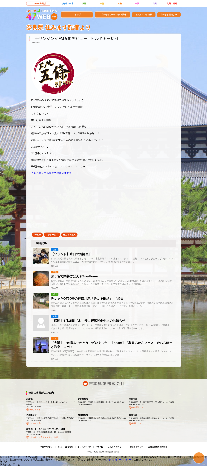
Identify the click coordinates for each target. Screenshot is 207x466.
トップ (78, 14)
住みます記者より (169, 14)
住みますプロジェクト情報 (114, 14)
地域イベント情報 (143, 14)
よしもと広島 (35, 423)
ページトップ (199, 458)
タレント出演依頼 (65, 447)
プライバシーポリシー (118, 459)
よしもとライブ (84, 447)
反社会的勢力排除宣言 (157, 447)
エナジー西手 (52, 234)
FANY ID (99, 447)
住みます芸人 (69, 234)
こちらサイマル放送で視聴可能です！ (52, 173)
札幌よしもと (35, 409)
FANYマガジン (46, 447)
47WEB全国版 (39, 3)
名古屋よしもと (138, 407)
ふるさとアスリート (116, 447)
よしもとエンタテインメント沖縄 (43, 437)
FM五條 (37, 234)
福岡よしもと (137, 423)
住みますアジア (136, 447)
